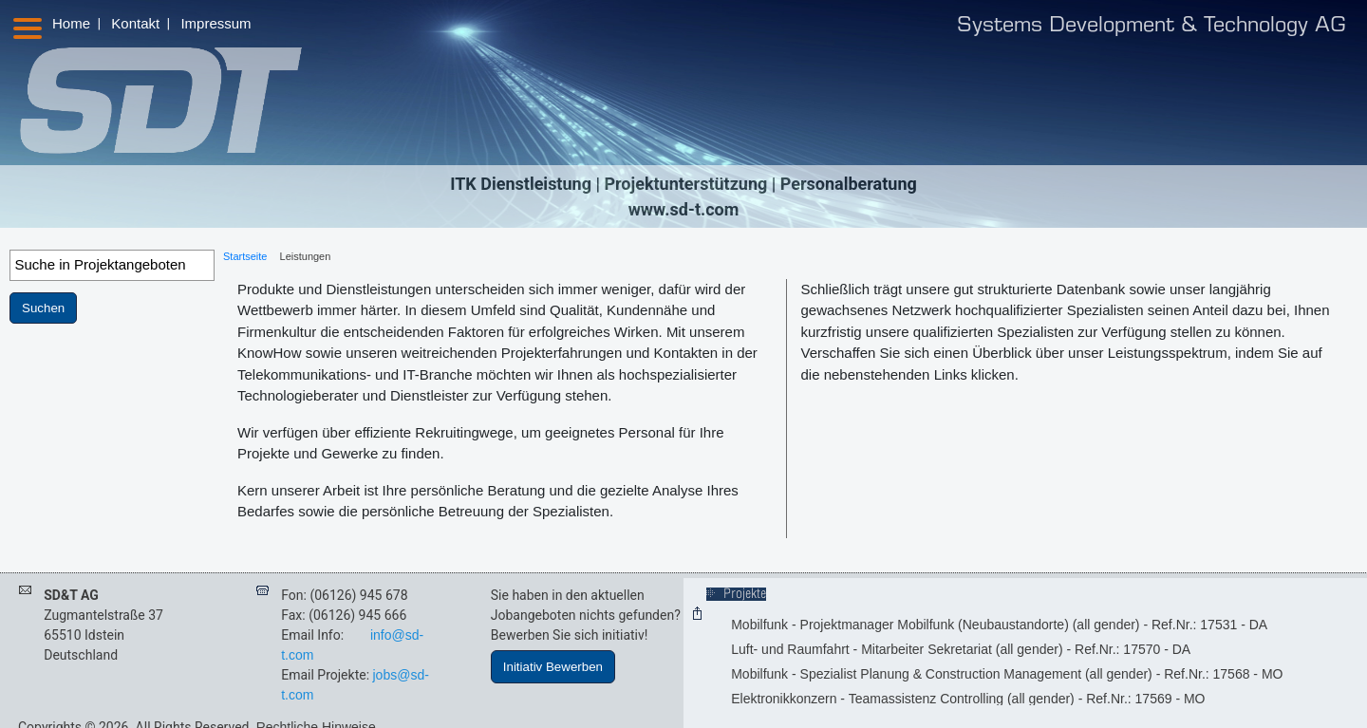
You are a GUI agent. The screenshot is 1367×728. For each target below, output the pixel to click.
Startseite (245, 256)
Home (71, 23)
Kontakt (135, 23)
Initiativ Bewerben (553, 667)
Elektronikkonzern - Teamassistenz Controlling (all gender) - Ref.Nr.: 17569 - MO (968, 698)
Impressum (215, 23)
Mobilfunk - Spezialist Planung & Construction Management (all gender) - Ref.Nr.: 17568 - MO (1007, 673)
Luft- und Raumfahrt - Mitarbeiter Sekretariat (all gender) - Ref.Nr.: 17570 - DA (960, 649)
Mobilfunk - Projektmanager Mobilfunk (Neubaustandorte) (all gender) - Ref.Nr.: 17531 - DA (999, 624)
